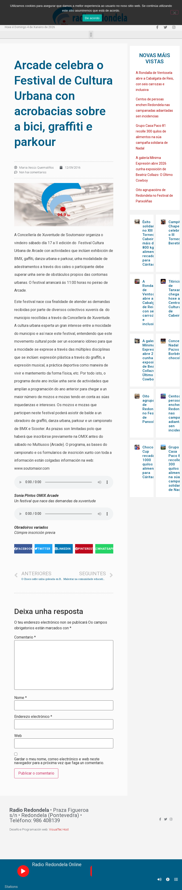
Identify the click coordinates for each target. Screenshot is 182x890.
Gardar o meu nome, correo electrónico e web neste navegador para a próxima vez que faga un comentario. (59, 761)
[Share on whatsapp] (104, 549)
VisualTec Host (59, 829)
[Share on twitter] (44, 549)
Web (18, 736)
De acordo (92, 18)
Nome (20, 698)
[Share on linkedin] (64, 549)
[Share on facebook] (23, 549)
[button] (91, 34)
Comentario (25, 637)
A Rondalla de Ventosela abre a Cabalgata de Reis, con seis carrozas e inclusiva (151, 302)
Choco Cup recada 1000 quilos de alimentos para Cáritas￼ (150, 462)
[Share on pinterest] (84, 549)
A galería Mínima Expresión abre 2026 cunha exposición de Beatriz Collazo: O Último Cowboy (154, 169)
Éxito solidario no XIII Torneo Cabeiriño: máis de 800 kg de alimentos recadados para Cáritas (151, 243)
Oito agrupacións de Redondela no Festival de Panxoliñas (154, 195)
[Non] (174, 12)
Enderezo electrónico (33, 717)
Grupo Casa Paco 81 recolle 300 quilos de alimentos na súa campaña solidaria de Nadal (152, 137)
